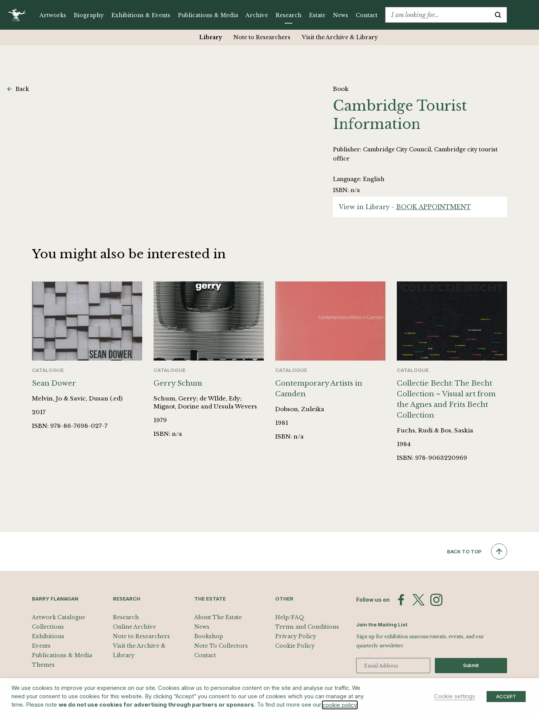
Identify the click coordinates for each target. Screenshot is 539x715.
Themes (43, 664)
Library (210, 37)
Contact (366, 15)
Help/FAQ (289, 617)
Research (288, 15)
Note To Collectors (221, 645)
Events (41, 645)
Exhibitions (48, 636)
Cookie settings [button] (454, 696)
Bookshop (208, 636)
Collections (48, 626)
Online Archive (134, 626)
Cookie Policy (295, 645)
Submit (471, 665)
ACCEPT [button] (506, 696)
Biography (89, 15)
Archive (257, 15)
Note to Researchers (261, 37)
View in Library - (405, 207)
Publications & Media (208, 15)
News (340, 15)
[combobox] (437, 14)
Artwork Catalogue (58, 617)
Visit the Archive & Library (340, 37)
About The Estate (218, 617)
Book (341, 88)
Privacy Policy (295, 636)
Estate (317, 15)
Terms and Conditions (307, 626)
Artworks (53, 15)
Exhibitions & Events (140, 15)
